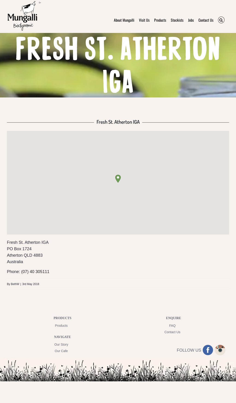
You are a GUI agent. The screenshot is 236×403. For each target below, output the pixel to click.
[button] (221, 20)
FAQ (172, 325)
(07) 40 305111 (35, 271)
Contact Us (172, 332)
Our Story (61, 344)
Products (61, 325)
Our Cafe (61, 351)
